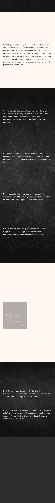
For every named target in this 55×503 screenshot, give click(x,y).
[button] (28, 8)
